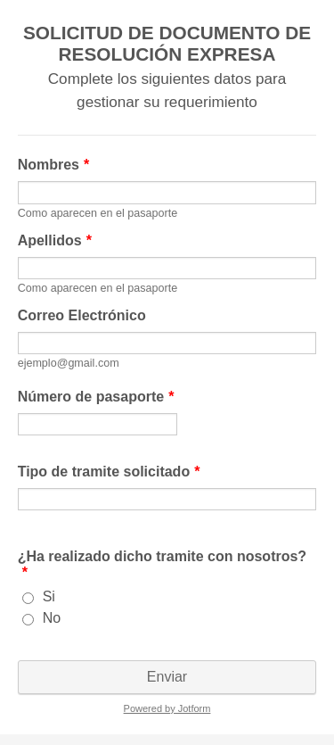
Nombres (54, 164)
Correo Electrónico (82, 315)
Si (49, 596)
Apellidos (55, 240)
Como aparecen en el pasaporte (97, 213)
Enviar (167, 676)
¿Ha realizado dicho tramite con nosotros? (162, 564)
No (52, 617)
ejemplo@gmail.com (68, 363)
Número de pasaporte (96, 396)
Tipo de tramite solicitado (109, 471)
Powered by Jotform (167, 708)
